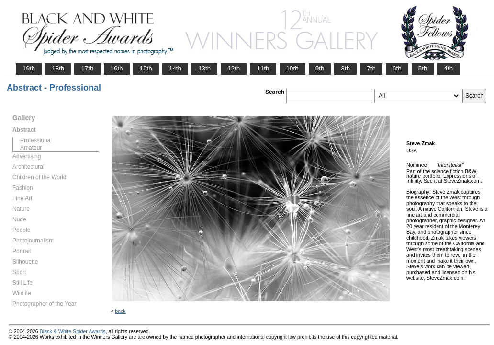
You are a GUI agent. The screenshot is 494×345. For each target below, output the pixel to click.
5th (423, 68)
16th (116, 68)
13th (204, 68)
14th (175, 68)
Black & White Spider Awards (73, 331)
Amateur (31, 147)
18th (57, 68)
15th (146, 68)
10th (292, 68)
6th (397, 68)
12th (233, 68)
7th (371, 68)
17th (87, 68)
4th (448, 68)
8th (345, 68)
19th (28, 68)
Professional (36, 140)
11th (262, 68)
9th (320, 68)
